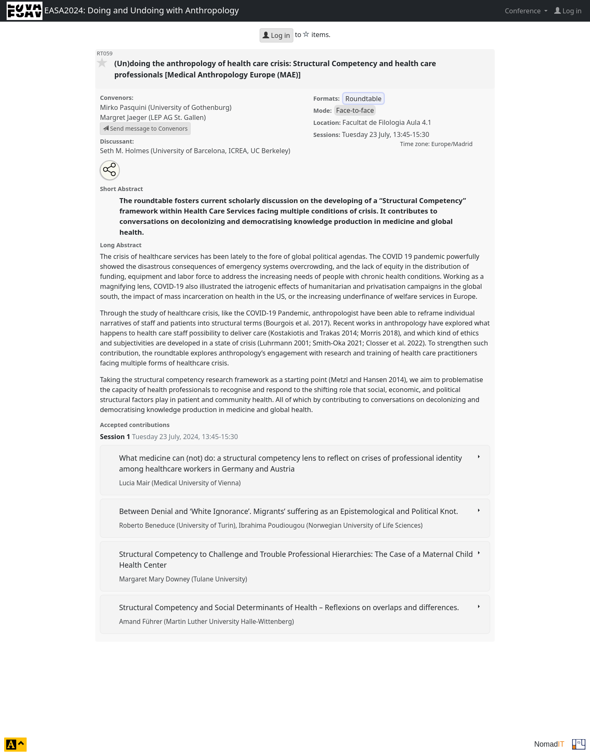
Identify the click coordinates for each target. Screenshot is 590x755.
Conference (523, 10)
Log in (276, 35)
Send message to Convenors (145, 128)
